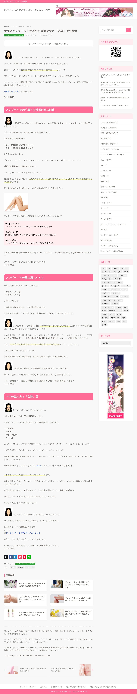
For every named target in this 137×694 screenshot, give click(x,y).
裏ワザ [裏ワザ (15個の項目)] (111, 321)
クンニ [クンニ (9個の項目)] (126, 272)
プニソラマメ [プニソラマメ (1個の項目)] (106, 300)
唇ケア (105, 197)
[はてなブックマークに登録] (15, 557)
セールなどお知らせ (109, 122)
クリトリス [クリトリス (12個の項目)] (117, 272)
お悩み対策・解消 (109, 144)
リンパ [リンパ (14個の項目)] (118, 307)
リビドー (105, 176)
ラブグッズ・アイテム (110, 149)
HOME (7, 26)
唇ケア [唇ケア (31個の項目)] (104, 311)
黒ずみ (104, 229)
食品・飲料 (106, 160)
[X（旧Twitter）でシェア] (6, 557)
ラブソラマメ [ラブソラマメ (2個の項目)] (118, 300)
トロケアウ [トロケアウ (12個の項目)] (125, 286)
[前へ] (26, 670)
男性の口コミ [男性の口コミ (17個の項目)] (115, 318)
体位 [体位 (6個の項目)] (125, 307)
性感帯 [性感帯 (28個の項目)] (104, 314)
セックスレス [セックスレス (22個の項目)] (118, 282)
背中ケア (105, 208)
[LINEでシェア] (29, 557)
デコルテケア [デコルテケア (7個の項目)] (115, 286)
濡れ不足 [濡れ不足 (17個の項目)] (105, 318)
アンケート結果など (109, 246)
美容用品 (106, 138)
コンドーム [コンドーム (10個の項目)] (122, 275)
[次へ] (71, 670)
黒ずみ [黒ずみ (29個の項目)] (104, 325)
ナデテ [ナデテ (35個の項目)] (104, 289)
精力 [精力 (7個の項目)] (123, 318)
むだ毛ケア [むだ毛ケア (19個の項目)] (124, 268)
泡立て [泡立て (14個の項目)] (111, 314)
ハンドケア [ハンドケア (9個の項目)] (123, 289)
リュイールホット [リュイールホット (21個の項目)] (107, 307)
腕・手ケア (106, 213)
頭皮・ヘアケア (108, 187)
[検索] (128, 30)
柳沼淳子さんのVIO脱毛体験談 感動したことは (115, 99)
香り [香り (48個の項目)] (124, 321)
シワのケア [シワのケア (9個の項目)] (117, 279)
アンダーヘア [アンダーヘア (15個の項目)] (106, 272)
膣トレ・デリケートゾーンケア (113, 224)
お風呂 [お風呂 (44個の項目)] (115, 268)
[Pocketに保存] (20, 557)
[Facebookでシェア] (11, 557)
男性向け (105, 181)
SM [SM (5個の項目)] (109, 268)
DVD (104, 165)
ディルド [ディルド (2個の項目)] (105, 286)
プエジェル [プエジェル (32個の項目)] (124, 296)
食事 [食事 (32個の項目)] (118, 321)
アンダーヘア (29, 567)
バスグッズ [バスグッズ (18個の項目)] (105, 293)
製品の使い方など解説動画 (112, 251)
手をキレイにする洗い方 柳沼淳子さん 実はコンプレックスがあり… (115, 84)
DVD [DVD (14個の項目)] (103, 268)
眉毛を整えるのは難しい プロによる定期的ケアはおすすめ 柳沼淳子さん (115, 91)
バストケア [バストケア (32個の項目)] (115, 293)
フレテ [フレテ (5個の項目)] (116, 296)
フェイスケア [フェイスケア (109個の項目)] (106, 296)
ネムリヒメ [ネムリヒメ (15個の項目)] (112, 289)
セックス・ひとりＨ (109, 235)
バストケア (106, 203)
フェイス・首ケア (109, 192)
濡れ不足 (20, 567)
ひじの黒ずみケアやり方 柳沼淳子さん (114, 105)
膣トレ (13, 567)
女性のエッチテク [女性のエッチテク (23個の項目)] (115, 311)
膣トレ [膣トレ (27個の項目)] (104, 321)
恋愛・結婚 (106, 240)
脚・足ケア (106, 219)
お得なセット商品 (109, 128)
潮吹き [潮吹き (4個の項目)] (119, 314)
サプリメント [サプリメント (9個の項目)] (106, 279)
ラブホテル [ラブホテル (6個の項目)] (105, 303)
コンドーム (106, 170)
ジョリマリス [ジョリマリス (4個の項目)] (106, 282)
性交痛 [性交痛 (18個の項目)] (126, 311)
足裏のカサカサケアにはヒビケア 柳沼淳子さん (115, 76)
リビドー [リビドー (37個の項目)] (115, 303)
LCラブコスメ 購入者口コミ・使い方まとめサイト (28, 11)
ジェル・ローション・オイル (22, 26)
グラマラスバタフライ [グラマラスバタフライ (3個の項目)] (109, 275)
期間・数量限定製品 (109, 133)
